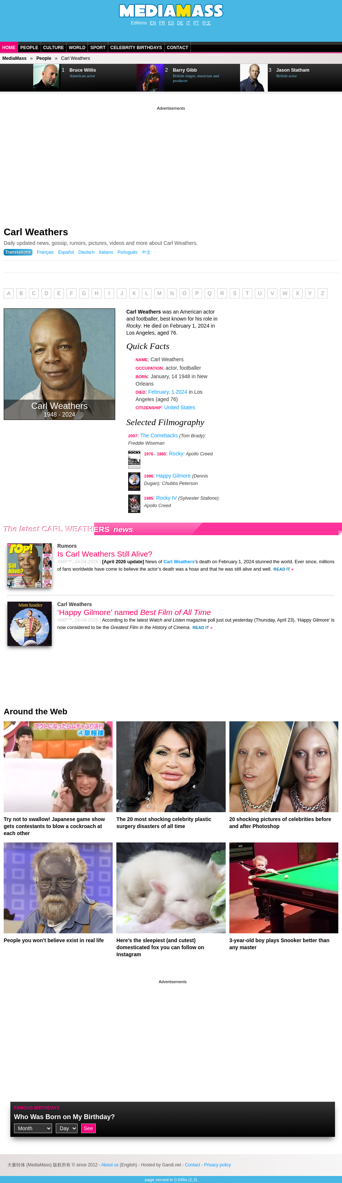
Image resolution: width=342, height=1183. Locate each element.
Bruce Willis (82, 70)
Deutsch (86, 252)
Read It (282, 569)
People (29, 47)
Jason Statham (292, 70)
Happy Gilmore (173, 476)
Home (9, 47)
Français (45, 252)
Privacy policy (217, 1164)
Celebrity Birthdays (136, 47)
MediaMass (14, 58)
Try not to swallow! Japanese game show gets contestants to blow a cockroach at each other (54, 826)
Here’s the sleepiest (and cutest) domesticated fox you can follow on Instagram (160, 947)
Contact (177, 47)
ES (171, 22)
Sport (97, 47)
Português (127, 252)
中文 (206, 22)
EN (153, 22)
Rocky (176, 454)
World (77, 47)
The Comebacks (159, 435)
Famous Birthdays (37, 1108)
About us (110, 1164)
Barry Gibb (185, 70)
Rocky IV (166, 498)
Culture (53, 47)
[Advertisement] (171, 163)
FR (162, 22)
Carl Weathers (36, 231)
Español (66, 252)
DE (180, 22)
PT (196, 22)
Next (17, 78)
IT (189, 22)
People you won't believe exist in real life (54, 940)
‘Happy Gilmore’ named (134, 612)
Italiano (106, 252)
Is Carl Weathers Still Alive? (105, 554)
